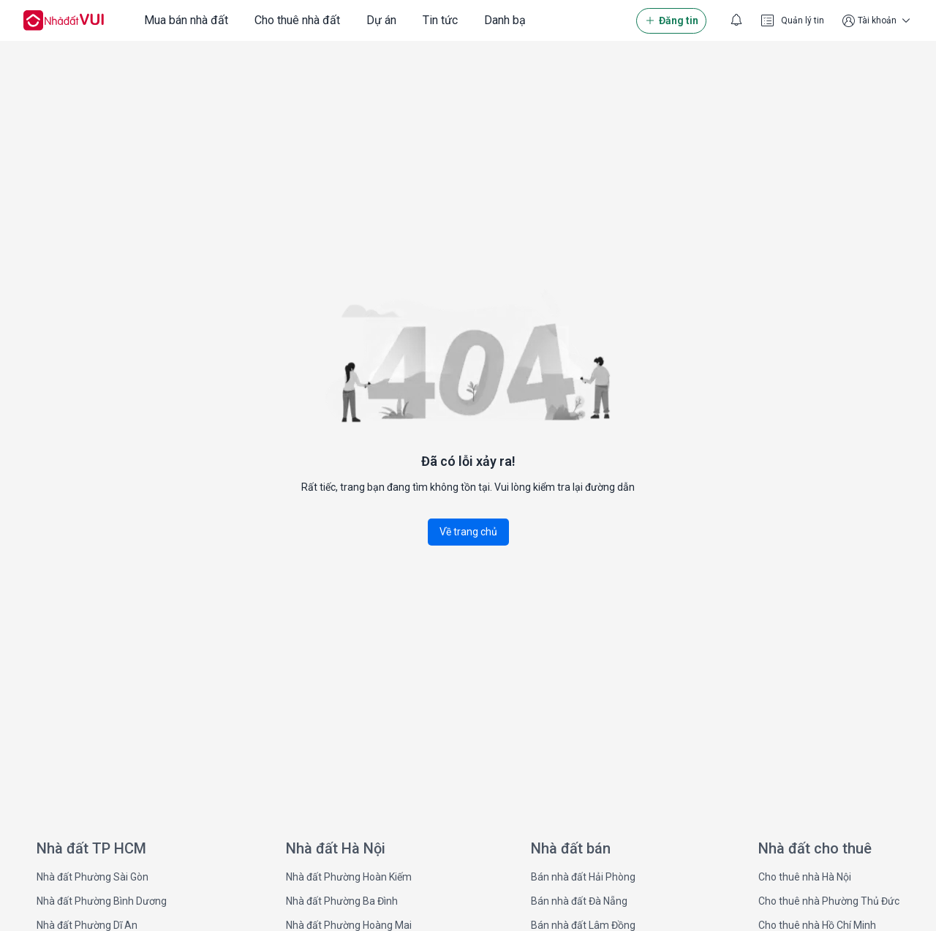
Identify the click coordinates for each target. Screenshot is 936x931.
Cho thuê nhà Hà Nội (804, 877)
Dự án (381, 20)
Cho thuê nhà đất (297, 20)
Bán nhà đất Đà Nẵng (579, 901)
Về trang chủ (468, 532)
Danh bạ (505, 20)
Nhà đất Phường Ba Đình (342, 901)
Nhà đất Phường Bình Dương (102, 901)
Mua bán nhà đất (186, 20)
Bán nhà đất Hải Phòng (583, 877)
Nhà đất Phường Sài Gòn (92, 877)
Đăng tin (671, 21)
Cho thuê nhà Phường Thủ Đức (828, 901)
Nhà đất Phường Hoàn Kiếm (349, 877)
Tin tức (440, 20)
